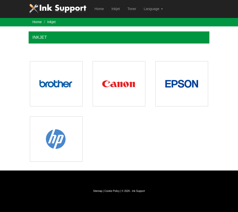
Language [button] (153, 9)
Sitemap (97, 191)
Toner (131, 9)
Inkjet (115, 9)
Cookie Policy (112, 191)
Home (99, 9)
